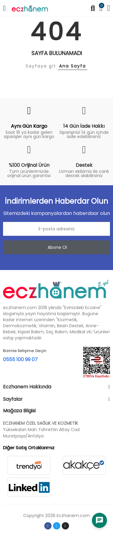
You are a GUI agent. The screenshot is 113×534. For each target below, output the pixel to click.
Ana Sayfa (72, 66)
